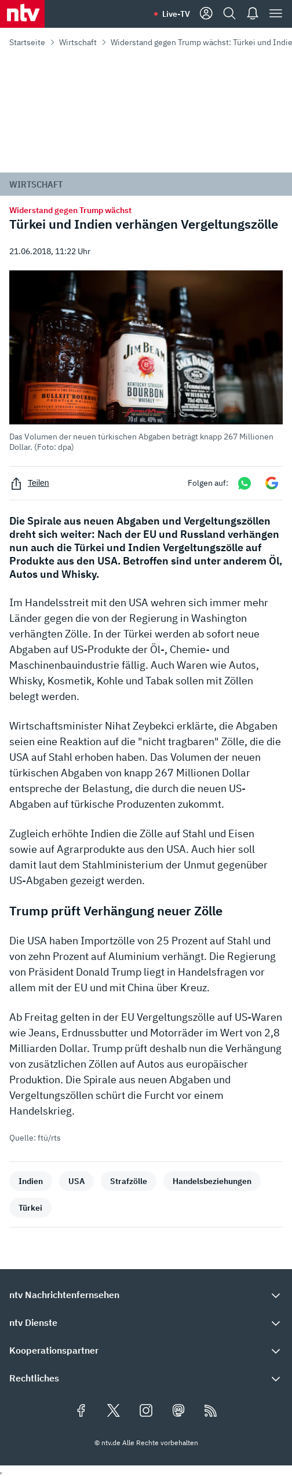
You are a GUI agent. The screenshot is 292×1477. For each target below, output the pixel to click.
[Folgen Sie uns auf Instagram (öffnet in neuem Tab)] (146, 1411)
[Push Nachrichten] (253, 14)
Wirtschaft (78, 42)
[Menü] (276, 14)
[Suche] (229, 14)
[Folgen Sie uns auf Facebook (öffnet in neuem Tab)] (81, 1411)
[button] (146, 361)
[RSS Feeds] (210, 1411)
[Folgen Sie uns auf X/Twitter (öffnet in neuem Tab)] (113, 1411)
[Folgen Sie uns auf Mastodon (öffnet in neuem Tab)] (178, 1411)
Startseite (27, 42)
